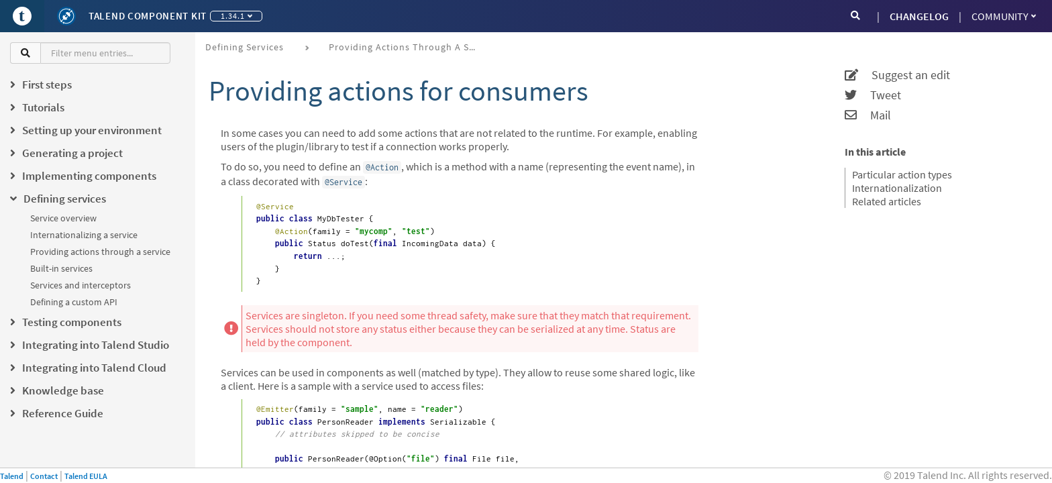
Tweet (873, 95)
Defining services (244, 47)
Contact (44, 476)
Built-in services (61, 268)
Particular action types (902, 174)
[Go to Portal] (22, 16)
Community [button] (1003, 16)
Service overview (63, 218)
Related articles (886, 201)
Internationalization (897, 188)
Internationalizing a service (84, 235)
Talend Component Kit (148, 15)
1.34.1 (236, 16)
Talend (11, 476)
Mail (868, 115)
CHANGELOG (919, 16)
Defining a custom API (73, 302)
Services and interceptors (80, 285)
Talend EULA (85, 476)
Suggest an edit (897, 75)
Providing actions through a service (100, 252)
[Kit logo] (66, 16)
